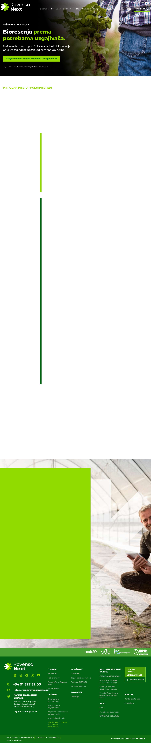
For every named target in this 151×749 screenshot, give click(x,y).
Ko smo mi (52, 674)
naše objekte (53, 688)
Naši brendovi (54, 678)
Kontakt (130, 694)
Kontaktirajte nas (132, 699)
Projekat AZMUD (78, 686)
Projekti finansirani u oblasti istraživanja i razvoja (109, 695)
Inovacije (76, 692)
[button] (130, 9)
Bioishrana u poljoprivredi (53, 700)
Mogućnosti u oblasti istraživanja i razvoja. (109, 681)
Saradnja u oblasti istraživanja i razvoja (108, 688)
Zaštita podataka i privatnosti (20, 737)
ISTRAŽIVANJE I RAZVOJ (110, 676)
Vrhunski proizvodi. (56, 718)
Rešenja (52, 694)
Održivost (77, 669)
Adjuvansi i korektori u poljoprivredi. (58, 713)
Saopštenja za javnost (109, 712)
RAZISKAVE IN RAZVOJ (109, 716)
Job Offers (129, 703)
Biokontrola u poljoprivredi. (54, 706)
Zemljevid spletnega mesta (47, 737)
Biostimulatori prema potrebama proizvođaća (57, 724)
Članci (102, 708)
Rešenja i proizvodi (16, 24)
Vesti (102, 703)
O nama (52, 669)
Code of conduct (14, 740)
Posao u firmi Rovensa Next (57, 683)
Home (10, 67)
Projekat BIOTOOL (79, 682)
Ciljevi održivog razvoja (81, 678)
